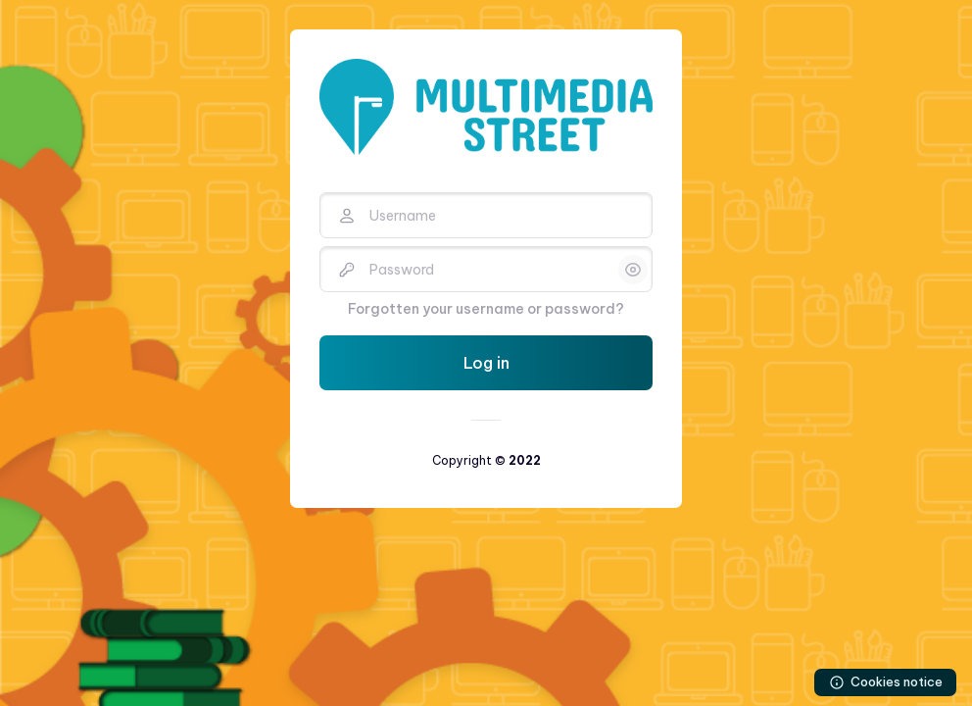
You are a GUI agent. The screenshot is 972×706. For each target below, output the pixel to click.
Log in (486, 363)
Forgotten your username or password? (486, 309)
